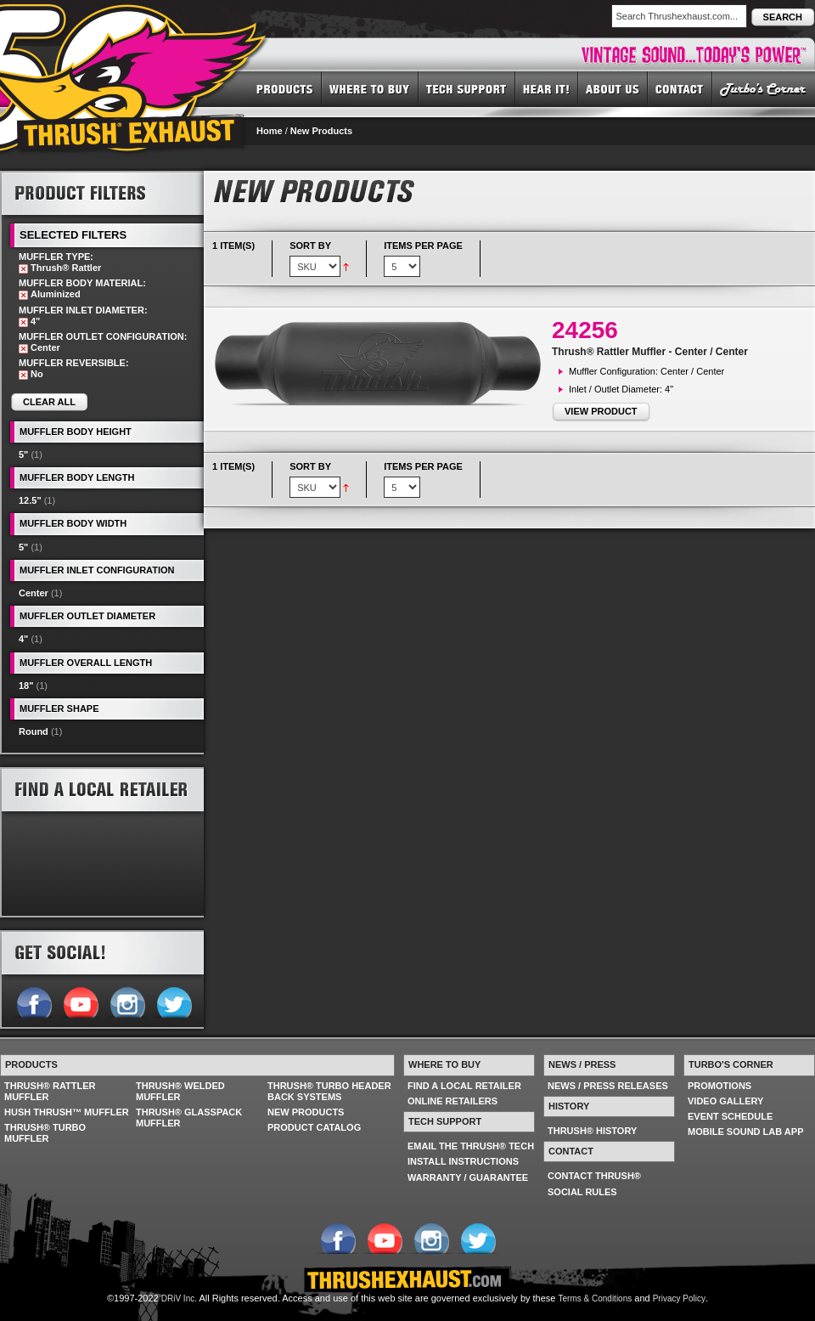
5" (23, 454)
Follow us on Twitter (173, 1001)
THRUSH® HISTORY (592, 1131)
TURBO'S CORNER (763, 88)
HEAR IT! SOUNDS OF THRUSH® (546, 88)
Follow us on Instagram (127, 1001)
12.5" (30, 500)
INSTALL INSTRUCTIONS (463, 1161)
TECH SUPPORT (467, 88)
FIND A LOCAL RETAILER (464, 1086)
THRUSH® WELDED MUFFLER (180, 1091)
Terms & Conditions (595, 1298)
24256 (585, 330)
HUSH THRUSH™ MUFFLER (66, 1112)
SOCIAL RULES (582, 1192)
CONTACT (680, 88)
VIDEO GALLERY (725, 1101)
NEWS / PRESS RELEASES (608, 1086)
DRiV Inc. (179, 1298)
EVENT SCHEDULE (730, 1116)
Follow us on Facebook (33, 1001)
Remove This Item (23, 269)
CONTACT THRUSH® (594, 1176)
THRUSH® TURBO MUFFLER (45, 1132)
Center (33, 593)
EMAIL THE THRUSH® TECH (471, 1146)
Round (33, 731)
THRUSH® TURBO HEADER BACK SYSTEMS (329, 1091)
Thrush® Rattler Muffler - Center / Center (650, 352)
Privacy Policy (679, 1298)
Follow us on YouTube (80, 1001)
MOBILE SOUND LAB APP (746, 1131)
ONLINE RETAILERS (452, 1101)
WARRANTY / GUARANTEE (468, 1177)
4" (23, 639)
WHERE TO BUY (370, 88)
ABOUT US (613, 88)
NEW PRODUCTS (305, 1112)
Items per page (423, 245)
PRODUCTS (285, 88)
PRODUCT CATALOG (314, 1127)
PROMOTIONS (719, 1086)
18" (26, 685)
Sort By (310, 245)
